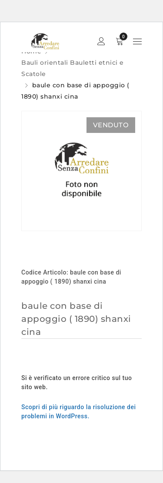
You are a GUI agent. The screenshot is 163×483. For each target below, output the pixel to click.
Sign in (101, 41)
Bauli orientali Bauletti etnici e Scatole (72, 68)
